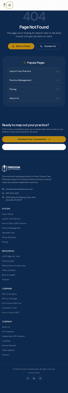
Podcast (5, 279)
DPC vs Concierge (9, 298)
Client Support (8, 350)
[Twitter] (28, 378)
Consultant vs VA (9, 308)
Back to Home (21, 46)
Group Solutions (9, 237)
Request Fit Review (34, 147)
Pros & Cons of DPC (10, 312)
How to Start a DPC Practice (14, 223)
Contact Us (48, 46)
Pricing (5, 242)
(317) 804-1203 (10, 193)
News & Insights (9, 275)
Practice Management (11, 228)
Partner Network (9, 345)
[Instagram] (40, 378)
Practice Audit (8, 261)
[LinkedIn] (34, 378)
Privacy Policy (34, 372)
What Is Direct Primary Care (14, 265)
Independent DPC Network (13, 336)
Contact (5, 355)
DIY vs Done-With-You (11, 303)
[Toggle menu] (9, 5)
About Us (6, 327)
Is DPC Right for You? (11, 256)
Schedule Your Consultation (34, 139)
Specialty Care (8, 232)
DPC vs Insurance (9, 294)
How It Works (7, 214)
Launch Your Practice (11, 219)
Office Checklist (9, 270)
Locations (6, 341)
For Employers (8, 331)
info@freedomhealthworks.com (17, 189)
